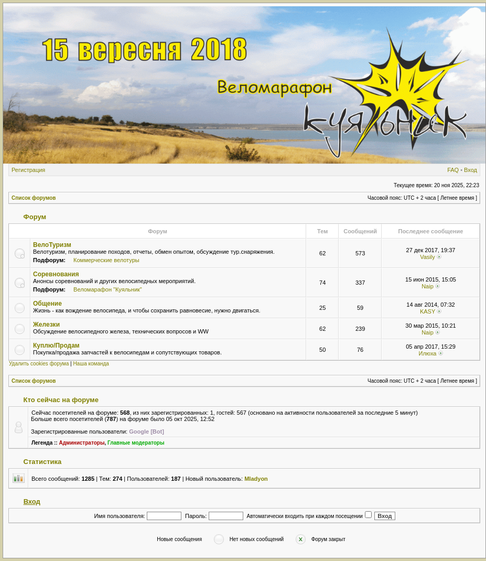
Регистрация (28, 170)
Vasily (427, 257)
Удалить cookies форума (39, 363)
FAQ (453, 170)
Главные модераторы (136, 443)
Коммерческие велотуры (106, 260)
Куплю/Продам (56, 345)
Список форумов (34, 198)
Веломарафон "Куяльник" (107, 289)
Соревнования (56, 274)
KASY (427, 311)
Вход (470, 170)
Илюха (427, 353)
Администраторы (81, 443)
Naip (428, 286)
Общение (47, 303)
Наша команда (91, 363)
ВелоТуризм (52, 245)
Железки (46, 324)
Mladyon (256, 479)
